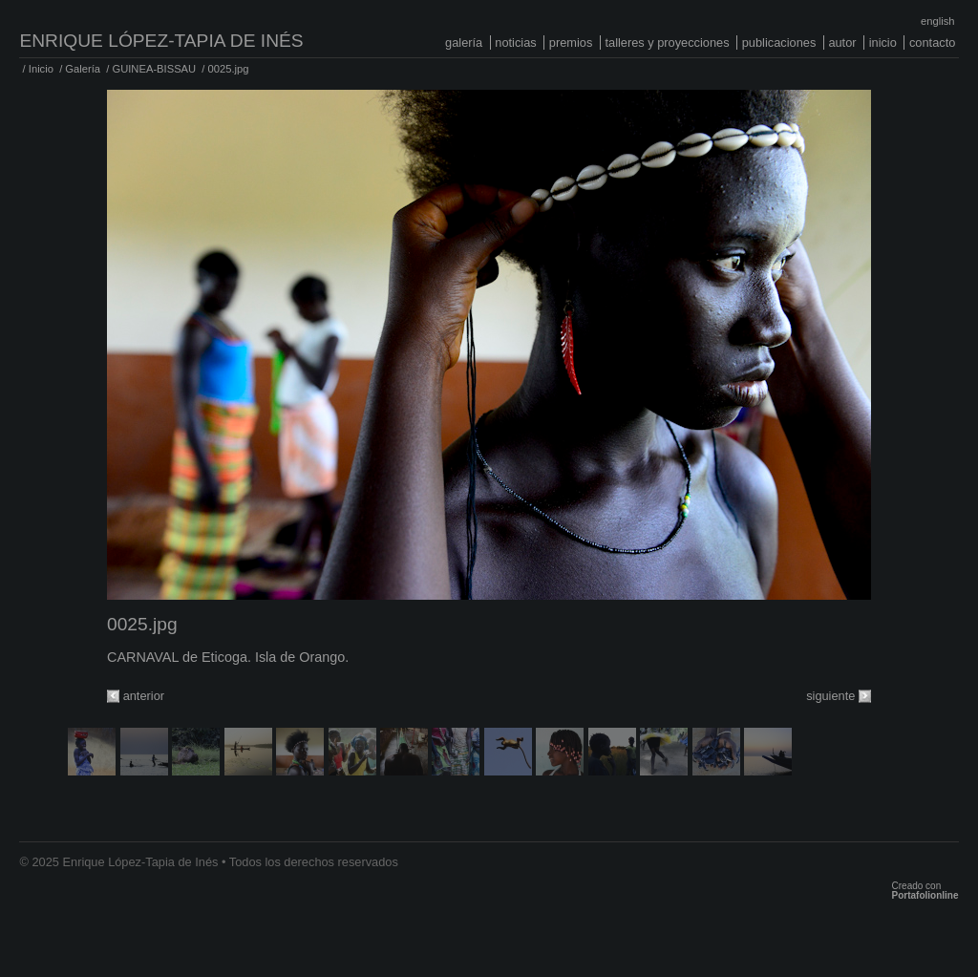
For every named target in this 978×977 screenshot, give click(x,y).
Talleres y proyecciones (667, 42)
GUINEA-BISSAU (154, 68)
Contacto (932, 42)
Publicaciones (779, 42)
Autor (842, 42)
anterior (143, 696)
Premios (571, 42)
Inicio (883, 42)
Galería (463, 42)
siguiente (830, 696)
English (937, 21)
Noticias (515, 42)
